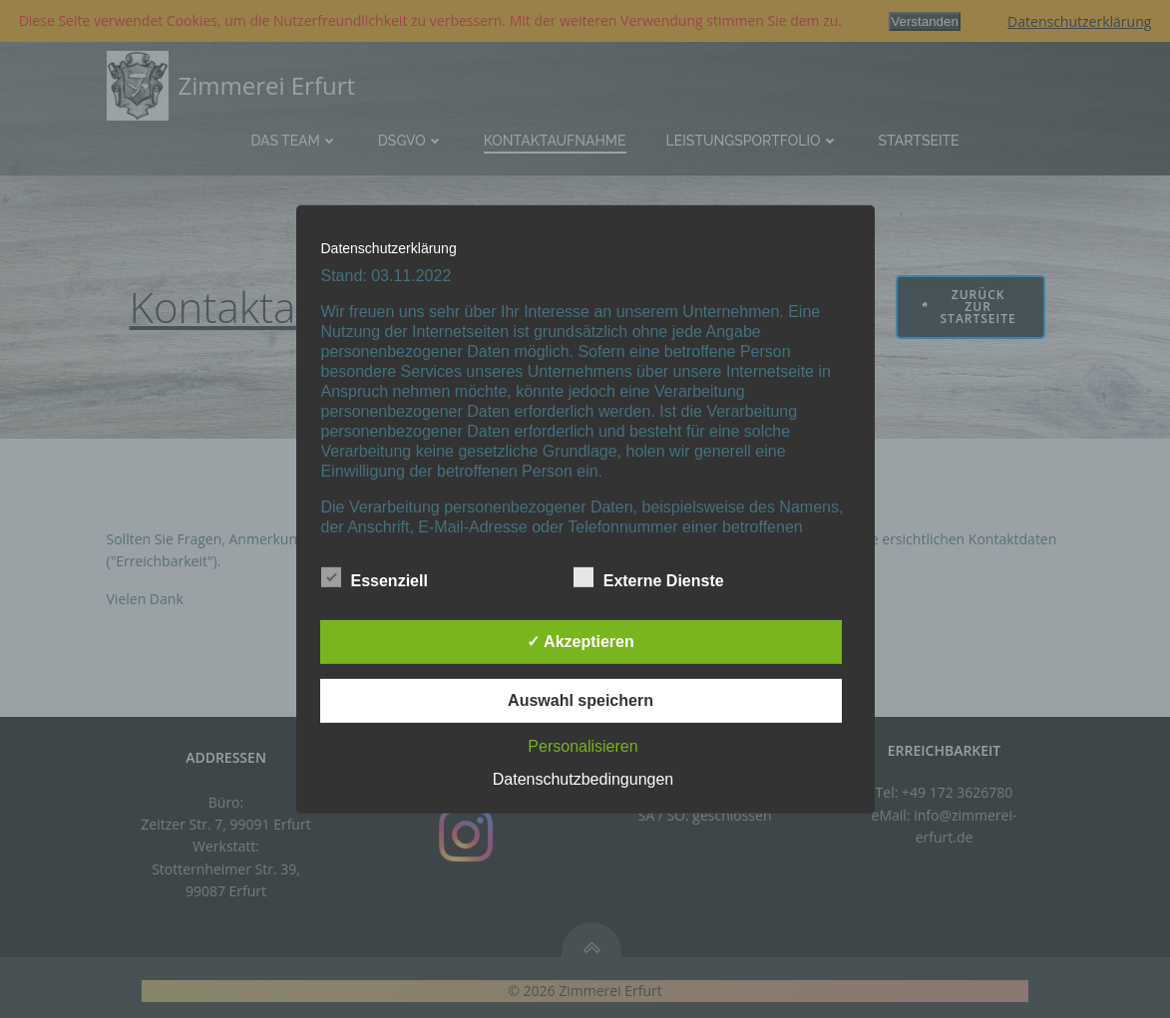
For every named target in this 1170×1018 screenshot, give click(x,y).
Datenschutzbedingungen (583, 779)
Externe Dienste (649, 577)
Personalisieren (582, 746)
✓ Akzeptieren (580, 641)
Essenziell (374, 577)
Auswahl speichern (580, 700)
